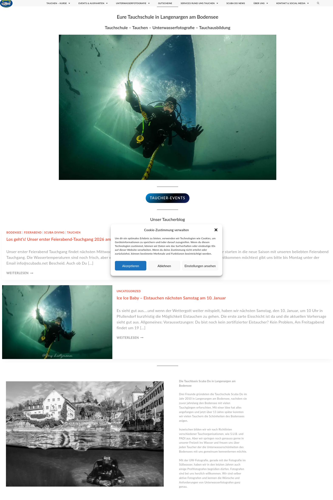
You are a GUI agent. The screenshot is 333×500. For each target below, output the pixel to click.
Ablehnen (164, 266)
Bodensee (13, 232)
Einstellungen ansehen (200, 266)
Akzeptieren (130, 266)
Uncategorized (129, 291)
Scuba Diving (54, 232)
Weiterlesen (19, 273)
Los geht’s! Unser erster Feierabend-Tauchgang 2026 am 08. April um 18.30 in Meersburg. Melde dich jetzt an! (109, 239)
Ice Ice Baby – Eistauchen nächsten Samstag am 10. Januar (171, 297)
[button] (216, 230)
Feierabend (33, 232)
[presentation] (57, 322)
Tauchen (74, 232)
